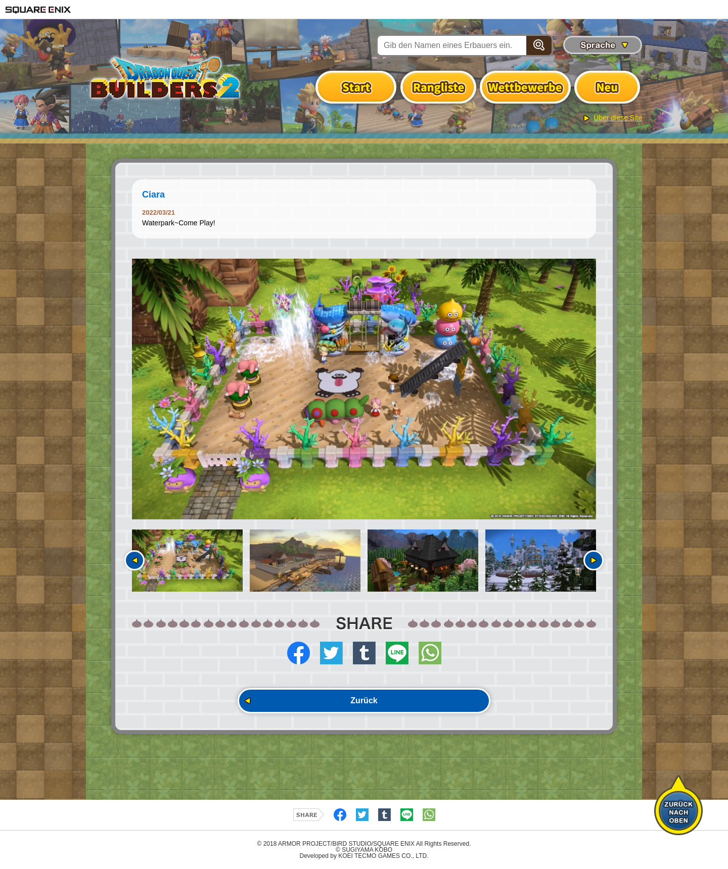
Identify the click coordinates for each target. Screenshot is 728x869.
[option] (364, 389)
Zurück (363, 700)
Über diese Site (618, 118)
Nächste (593, 560)
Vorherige (134, 560)
